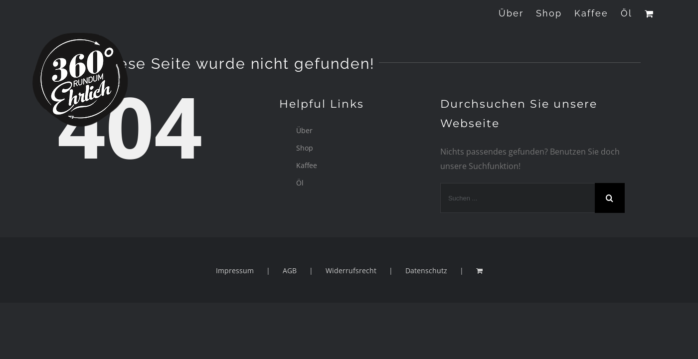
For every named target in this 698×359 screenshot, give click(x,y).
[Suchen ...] (517, 198)
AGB (290, 270)
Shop (304, 148)
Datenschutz (426, 270)
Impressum (235, 270)
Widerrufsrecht (351, 270)
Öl (300, 182)
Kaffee (306, 165)
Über (304, 130)
